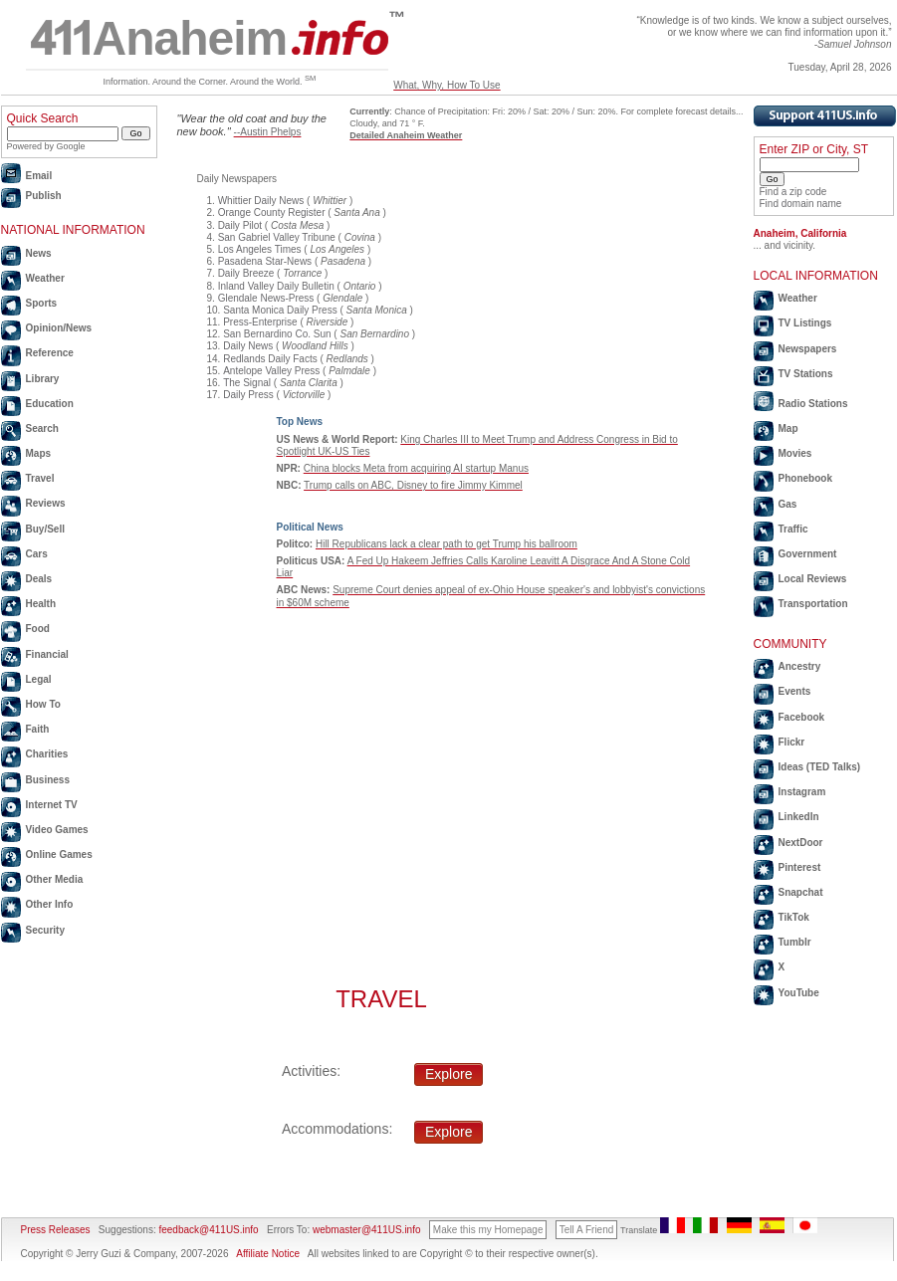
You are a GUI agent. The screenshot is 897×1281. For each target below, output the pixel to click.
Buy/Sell (45, 529)
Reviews (46, 503)
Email (39, 175)
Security (45, 930)
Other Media (55, 879)
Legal (39, 679)
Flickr (792, 742)
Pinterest (800, 867)
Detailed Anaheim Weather (405, 135)
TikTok (794, 917)
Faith (38, 729)
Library (43, 378)
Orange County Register (272, 212)
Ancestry (800, 666)
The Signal (247, 382)
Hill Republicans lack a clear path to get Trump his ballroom (446, 543)
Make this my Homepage (488, 1229)
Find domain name (801, 203)
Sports (42, 303)
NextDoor (801, 842)
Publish (44, 195)
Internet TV (52, 804)
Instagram (802, 791)
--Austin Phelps (268, 131)
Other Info (50, 904)
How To (43, 704)
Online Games (59, 854)
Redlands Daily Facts (270, 358)
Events (795, 691)
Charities (47, 753)
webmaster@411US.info (367, 1229)
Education (50, 403)
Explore (448, 1074)
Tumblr (795, 942)
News (39, 253)
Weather (45, 278)
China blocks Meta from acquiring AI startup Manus (416, 468)
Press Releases (56, 1229)
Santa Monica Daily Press (280, 310)
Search (42, 428)
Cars (37, 553)
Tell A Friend (586, 1229)
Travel (40, 478)
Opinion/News (59, 327)
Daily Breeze (246, 273)
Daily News (248, 345)
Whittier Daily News (261, 200)
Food (38, 628)
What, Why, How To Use (446, 85)
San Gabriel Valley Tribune (277, 237)
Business (48, 779)
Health (41, 603)
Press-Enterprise (260, 322)
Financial (47, 654)
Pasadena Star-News (265, 261)
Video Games (57, 829)
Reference (50, 352)
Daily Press (248, 394)
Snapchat (801, 892)
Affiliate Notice (268, 1253)
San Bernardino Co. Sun (277, 333)
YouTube (799, 992)
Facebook (802, 717)
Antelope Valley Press (271, 370)
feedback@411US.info (207, 1229)
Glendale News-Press (266, 298)
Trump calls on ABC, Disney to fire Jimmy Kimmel (413, 485)
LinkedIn (799, 816)
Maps (39, 453)
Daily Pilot (240, 225)
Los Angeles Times (260, 249)
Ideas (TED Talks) (820, 766)
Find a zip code (793, 191)
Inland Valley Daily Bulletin (276, 286)
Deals (39, 578)
